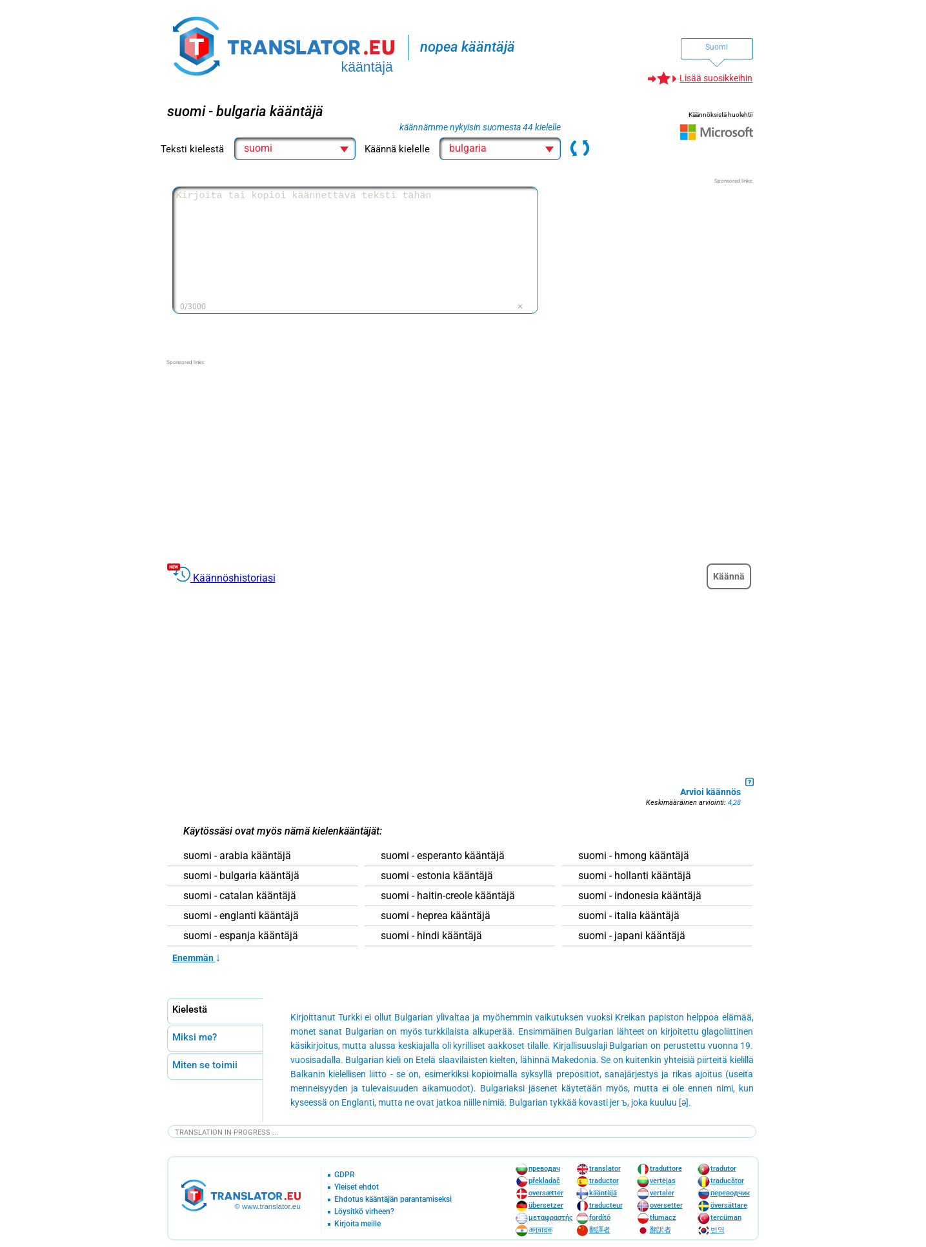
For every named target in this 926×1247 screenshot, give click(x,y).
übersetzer (545, 1205)
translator (605, 1168)
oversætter (545, 1193)
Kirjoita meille (357, 1224)
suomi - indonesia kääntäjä (639, 896)
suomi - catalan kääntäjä (239, 896)
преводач (544, 1168)
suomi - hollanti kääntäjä (634, 876)
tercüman (725, 1217)
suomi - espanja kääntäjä (240, 936)
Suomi (716, 47)
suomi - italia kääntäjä (628, 916)
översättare (728, 1205)
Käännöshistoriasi (234, 578)
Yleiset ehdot (356, 1187)
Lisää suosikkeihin (715, 78)
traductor (604, 1181)
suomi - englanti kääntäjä (241, 916)
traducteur (606, 1205)
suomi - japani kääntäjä (631, 936)
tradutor (723, 1168)
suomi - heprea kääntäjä (435, 916)
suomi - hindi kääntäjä (431, 936)
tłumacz (663, 1217)
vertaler (662, 1193)
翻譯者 (599, 1230)
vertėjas (663, 1181)
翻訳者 (660, 1230)
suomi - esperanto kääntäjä (443, 856)
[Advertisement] (656, 266)
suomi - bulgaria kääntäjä (241, 876)
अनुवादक (540, 1230)
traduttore (666, 1168)
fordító (599, 1217)
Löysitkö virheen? (364, 1212)
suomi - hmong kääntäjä (633, 856)
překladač (544, 1181)
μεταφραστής (550, 1217)
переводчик (730, 1193)
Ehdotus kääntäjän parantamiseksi (393, 1199)
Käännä (729, 576)
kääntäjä (603, 1193)
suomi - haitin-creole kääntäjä (448, 896)
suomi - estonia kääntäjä (437, 876)
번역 (717, 1230)
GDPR (344, 1175)
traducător (727, 1181)
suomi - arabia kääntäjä (237, 856)
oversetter (666, 1205)
